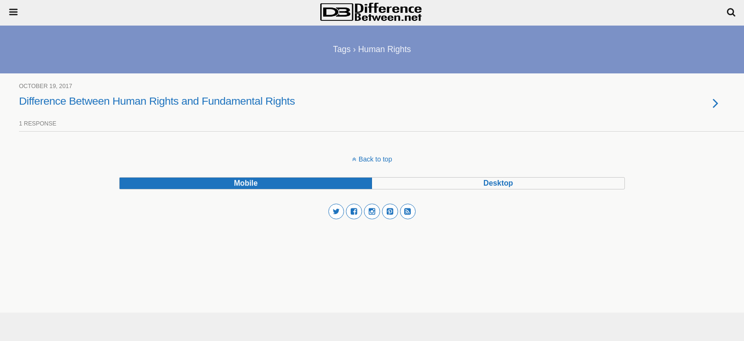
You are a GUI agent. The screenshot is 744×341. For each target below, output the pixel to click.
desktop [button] (498, 183)
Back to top (375, 159)
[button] (336, 212)
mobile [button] (246, 183)
